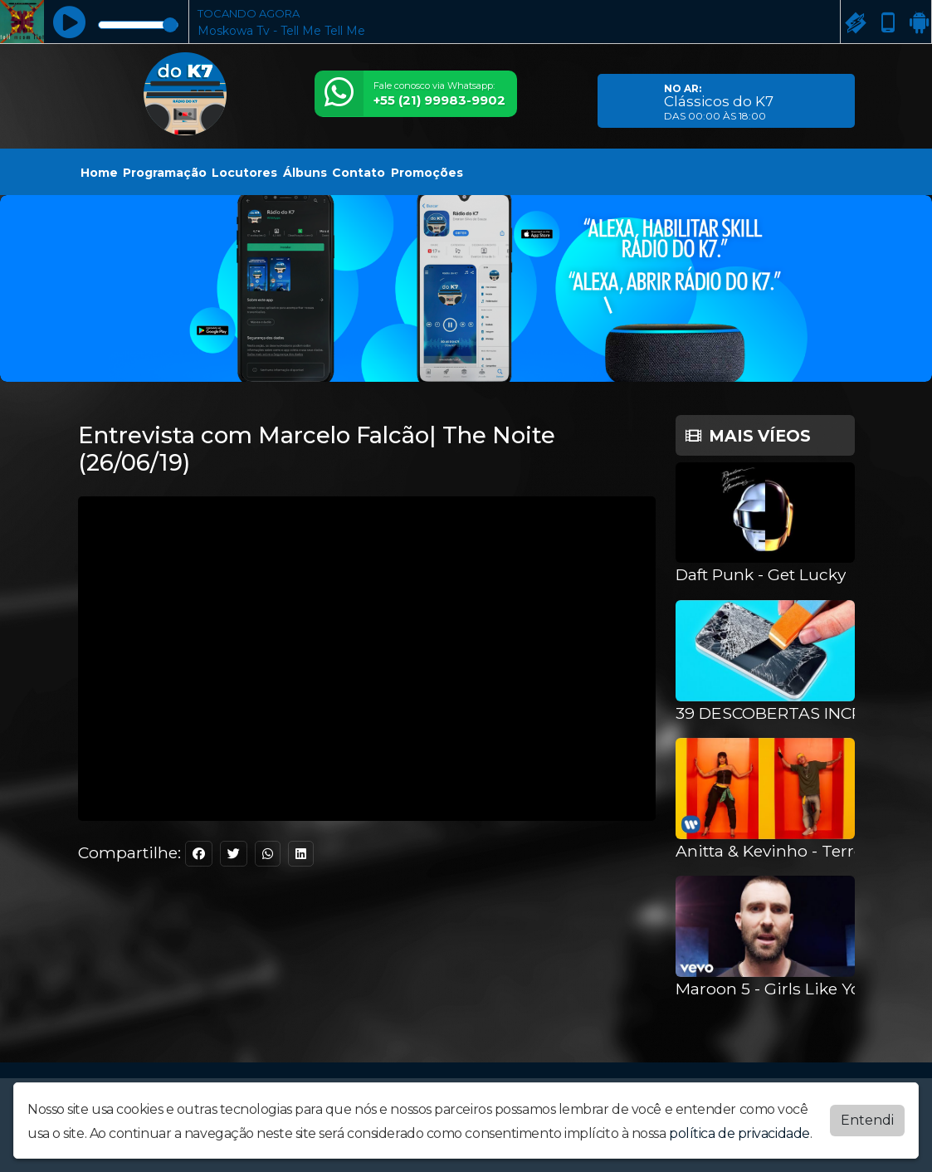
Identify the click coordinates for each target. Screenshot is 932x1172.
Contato (358, 172)
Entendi (867, 1120)
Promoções (427, 172)
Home (99, 172)
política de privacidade (739, 1133)
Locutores (244, 172)
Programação (165, 172)
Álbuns (305, 172)
